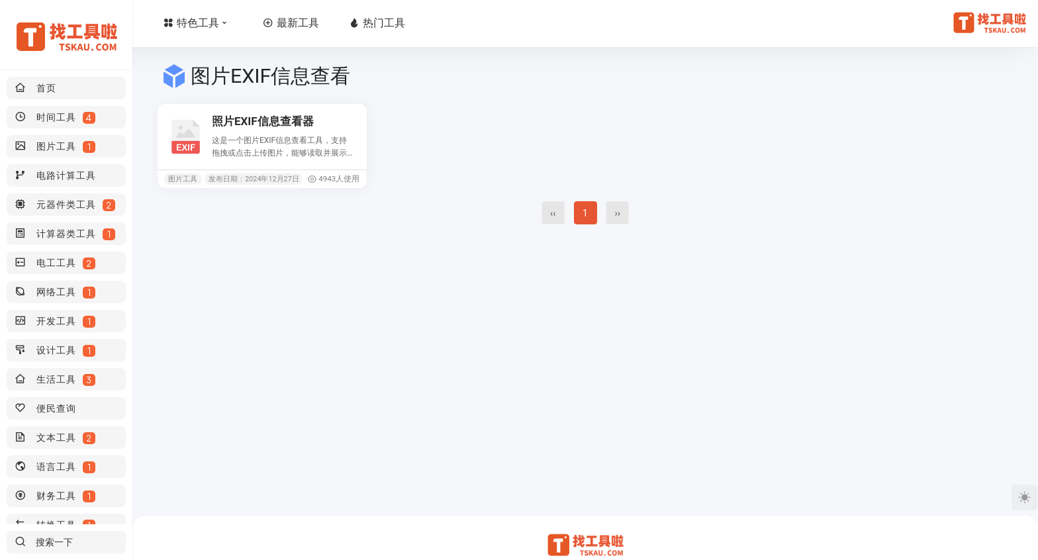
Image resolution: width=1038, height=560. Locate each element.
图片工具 (182, 179)
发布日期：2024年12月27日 (254, 179)
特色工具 (277, 23)
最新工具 (370, 23)
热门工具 (456, 23)
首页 (194, 23)
